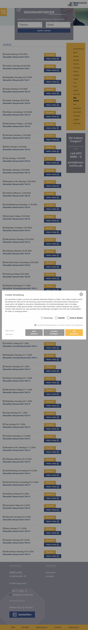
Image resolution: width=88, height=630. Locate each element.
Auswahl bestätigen (54, 332)
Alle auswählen (74, 332)
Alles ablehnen (33, 332)
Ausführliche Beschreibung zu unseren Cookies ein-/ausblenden (60, 325)
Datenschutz (9, 331)
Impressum (9, 334)
